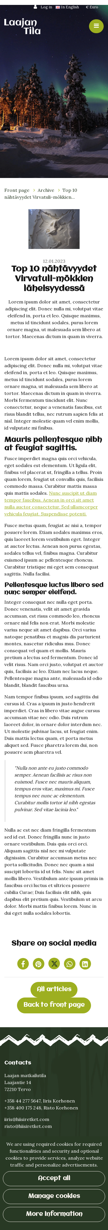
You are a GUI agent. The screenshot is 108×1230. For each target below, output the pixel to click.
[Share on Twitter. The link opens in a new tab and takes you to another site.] (54, 965)
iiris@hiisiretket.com (26, 1119)
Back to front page (54, 1005)
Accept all (54, 1178)
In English (68, 7)
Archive (46, 190)
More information (54, 1214)
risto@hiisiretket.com (28, 1126)
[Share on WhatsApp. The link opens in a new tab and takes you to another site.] (70, 965)
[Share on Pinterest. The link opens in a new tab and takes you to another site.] (39, 965)
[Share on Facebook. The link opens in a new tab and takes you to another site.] (23, 965)
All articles (54, 990)
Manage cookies (54, 1196)
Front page (17, 190)
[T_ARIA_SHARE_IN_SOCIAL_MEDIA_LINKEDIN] (85, 965)
